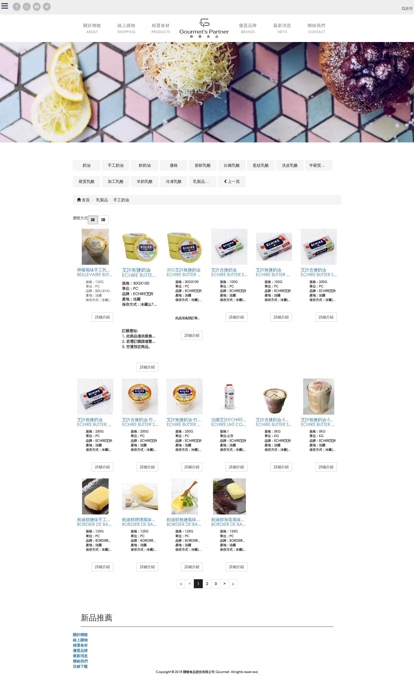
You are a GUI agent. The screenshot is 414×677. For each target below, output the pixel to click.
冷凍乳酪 (174, 181)
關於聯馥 (80, 634)
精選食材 (80, 645)
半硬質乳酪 (319, 165)
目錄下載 (80, 666)
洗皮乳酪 (290, 165)
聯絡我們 (80, 661)
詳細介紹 (102, 316)
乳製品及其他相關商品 (205, 181)
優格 (174, 165)
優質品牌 (80, 650)
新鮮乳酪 (203, 165)
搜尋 (407, 8)
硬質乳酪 (87, 181)
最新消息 (80, 655)
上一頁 (232, 181)
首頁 (83, 199)
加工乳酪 (116, 181)
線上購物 (80, 639)
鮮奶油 (145, 165)
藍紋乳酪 (261, 165)
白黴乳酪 (232, 165)
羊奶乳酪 (145, 181)
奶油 (87, 165)
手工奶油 (116, 165)
